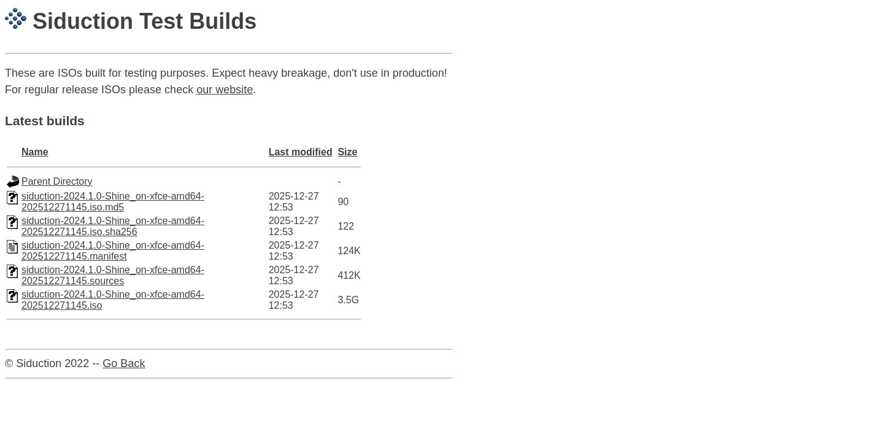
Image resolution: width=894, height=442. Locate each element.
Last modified (301, 152)
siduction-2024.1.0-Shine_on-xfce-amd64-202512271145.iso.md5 (112, 201)
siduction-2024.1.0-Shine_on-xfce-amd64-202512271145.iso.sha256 (112, 226)
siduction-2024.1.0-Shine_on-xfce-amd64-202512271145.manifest (112, 251)
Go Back (123, 363)
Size (347, 152)
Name (34, 152)
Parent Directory (57, 181)
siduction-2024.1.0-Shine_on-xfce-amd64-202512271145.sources (112, 275)
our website (224, 89)
